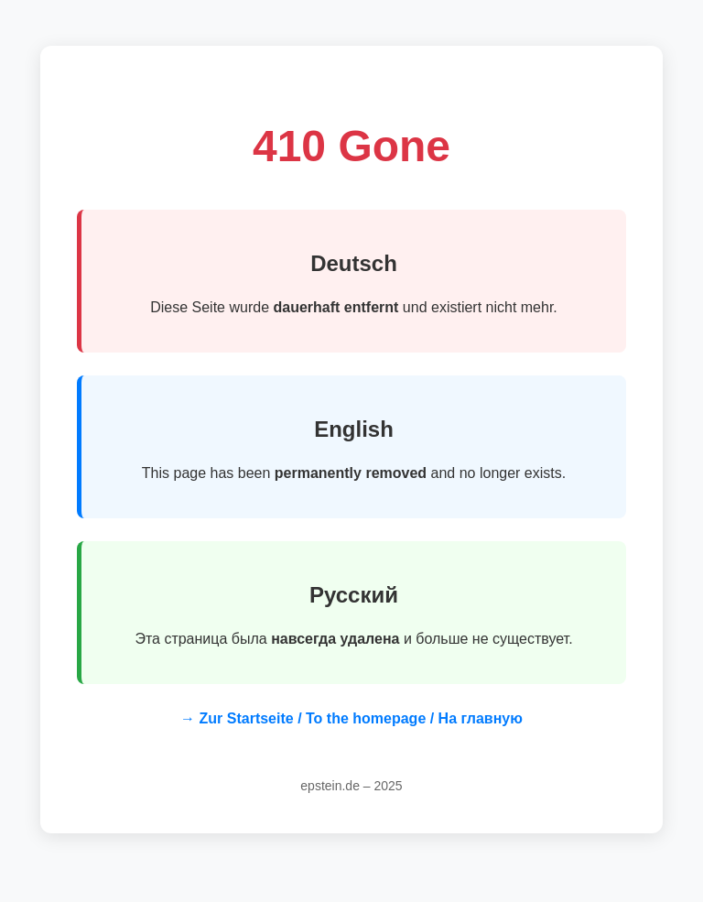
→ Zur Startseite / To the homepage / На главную (351, 718)
